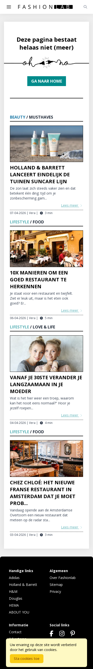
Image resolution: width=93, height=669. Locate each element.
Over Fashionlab (63, 577)
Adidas (14, 577)
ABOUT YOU (19, 612)
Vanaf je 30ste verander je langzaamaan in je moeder (46, 384)
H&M (13, 591)
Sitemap (56, 584)
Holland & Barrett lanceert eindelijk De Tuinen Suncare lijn (40, 174)
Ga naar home (46, 81)
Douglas (15, 598)
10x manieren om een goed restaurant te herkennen (39, 279)
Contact (15, 632)
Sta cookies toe (26, 658)
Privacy (55, 591)
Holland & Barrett (23, 584)
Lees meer (72, 205)
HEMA (14, 605)
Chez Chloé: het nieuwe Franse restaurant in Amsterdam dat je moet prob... (42, 492)
